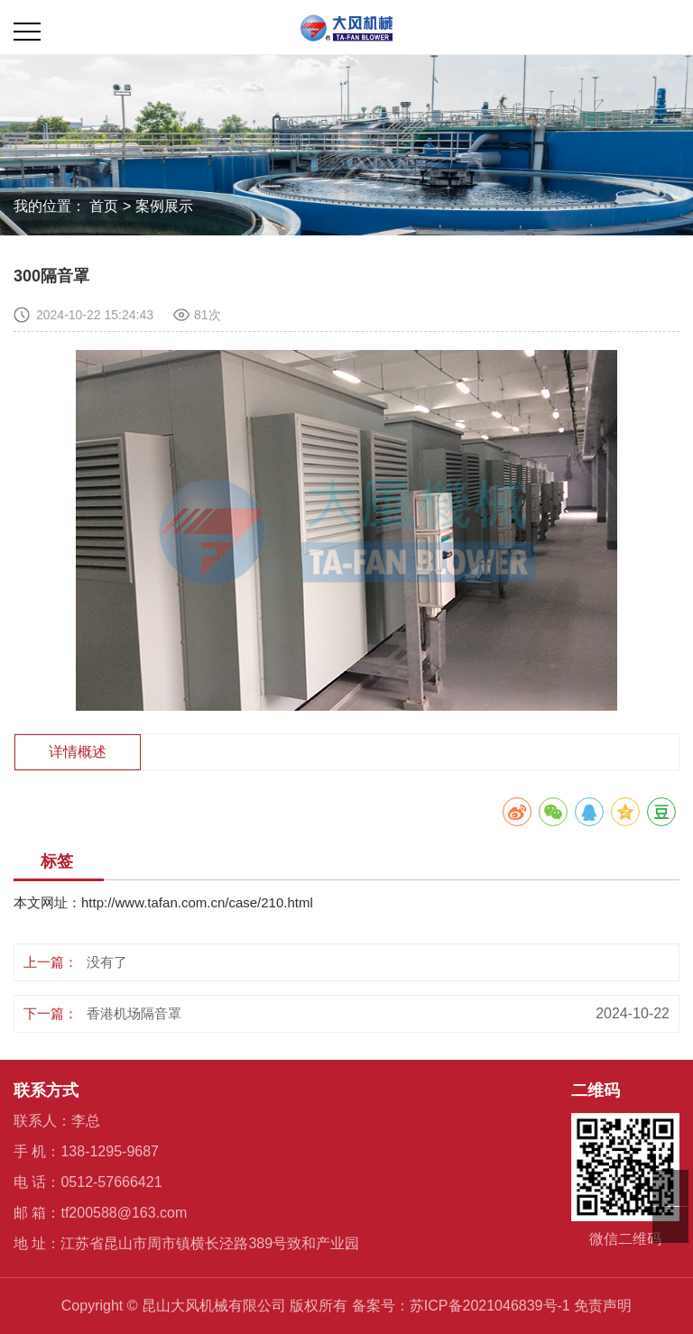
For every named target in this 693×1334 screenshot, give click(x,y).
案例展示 (164, 206)
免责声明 (603, 1305)
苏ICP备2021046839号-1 (490, 1305)
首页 (103, 206)
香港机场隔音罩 (134, 1013)
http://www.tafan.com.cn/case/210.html (197, 902)
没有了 (107, 962)
